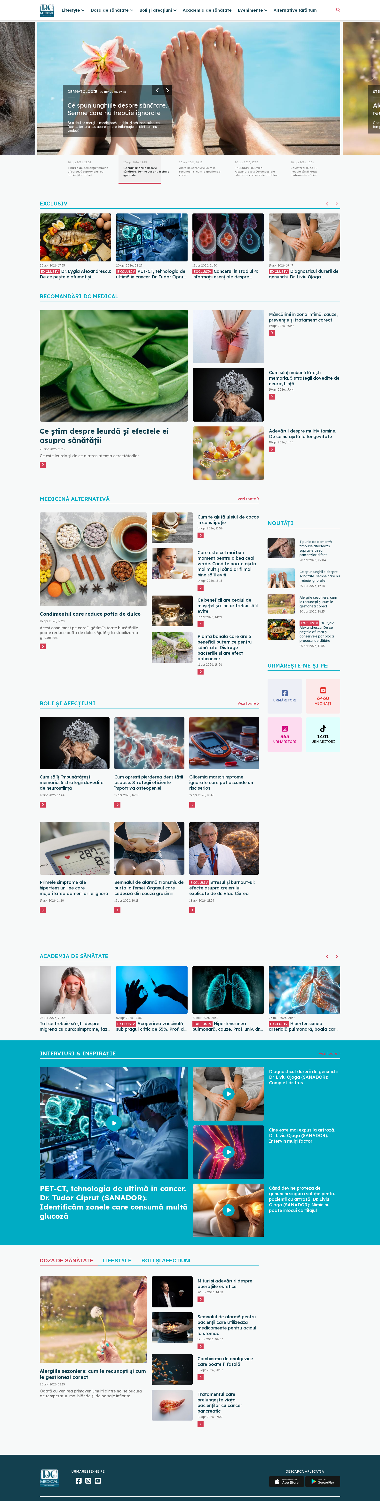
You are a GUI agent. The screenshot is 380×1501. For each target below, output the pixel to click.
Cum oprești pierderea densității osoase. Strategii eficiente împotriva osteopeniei (148, 782)
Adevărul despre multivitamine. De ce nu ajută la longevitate (302, 433)
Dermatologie (82, 91)
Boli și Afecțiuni (165, 1260)
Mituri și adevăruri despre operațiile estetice (225, 1283)
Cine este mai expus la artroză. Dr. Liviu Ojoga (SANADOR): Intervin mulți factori (302, 1135)
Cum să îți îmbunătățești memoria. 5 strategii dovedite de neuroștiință (304, 378)
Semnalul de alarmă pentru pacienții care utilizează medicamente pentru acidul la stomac (227, 1325)
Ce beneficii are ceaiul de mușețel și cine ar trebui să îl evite (228, 605)
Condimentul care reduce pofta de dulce (90, 614)
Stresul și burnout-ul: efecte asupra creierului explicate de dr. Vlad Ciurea (222, 888)
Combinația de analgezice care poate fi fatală (225, 1361)
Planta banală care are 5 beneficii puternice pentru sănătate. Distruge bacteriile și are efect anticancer (225, 647)
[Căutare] (338, 10)
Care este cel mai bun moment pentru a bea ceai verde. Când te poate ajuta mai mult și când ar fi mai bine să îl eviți (227, 564)
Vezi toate (248, 498)
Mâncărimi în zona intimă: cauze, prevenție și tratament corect (303, 317)
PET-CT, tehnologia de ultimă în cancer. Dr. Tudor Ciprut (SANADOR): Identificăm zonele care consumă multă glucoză (114, 1202)
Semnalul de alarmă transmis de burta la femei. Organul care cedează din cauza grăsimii (149, 888)
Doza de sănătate (66, 1260)
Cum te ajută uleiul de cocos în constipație (228, 519)
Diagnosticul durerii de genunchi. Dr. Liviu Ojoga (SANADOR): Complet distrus (304, 1077)
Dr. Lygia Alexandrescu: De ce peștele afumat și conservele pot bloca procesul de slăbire (317, 632)
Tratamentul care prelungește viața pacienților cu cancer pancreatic (220, 1402)
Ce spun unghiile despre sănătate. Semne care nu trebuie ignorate (117, 109)
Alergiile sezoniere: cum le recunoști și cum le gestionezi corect (318, 601)
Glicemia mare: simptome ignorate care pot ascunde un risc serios (221, 782)
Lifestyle (117, 1260)
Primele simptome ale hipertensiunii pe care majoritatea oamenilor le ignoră (74, 888)
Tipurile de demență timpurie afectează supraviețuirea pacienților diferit (316, 548)
